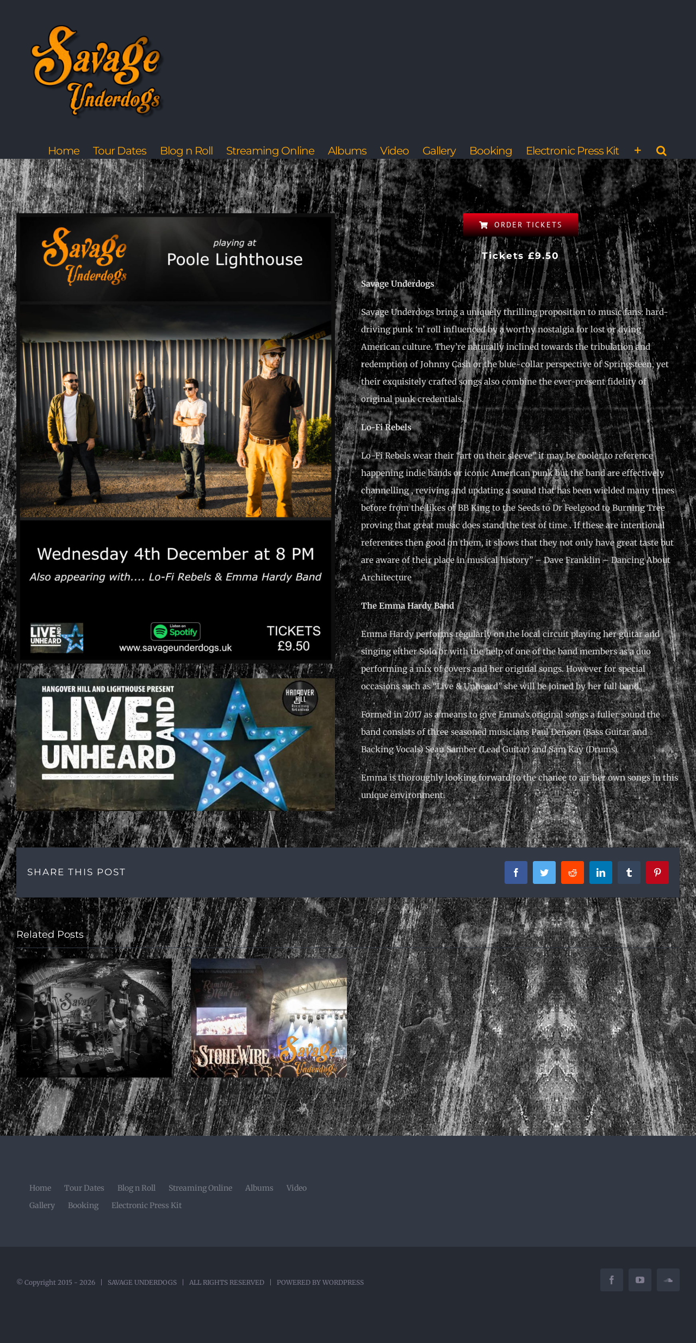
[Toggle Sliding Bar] (637, 151)
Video (297, 1188)
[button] (661, 151)
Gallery (42, 1205)
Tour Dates (84, 1188)
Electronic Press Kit (146, 1205)
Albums (259, 1188)
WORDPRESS (343, 1282)
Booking (83, 1205)
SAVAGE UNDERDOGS (142, 1282)
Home (40, 1188)
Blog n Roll (136, 1188)
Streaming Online (200, 1188)
